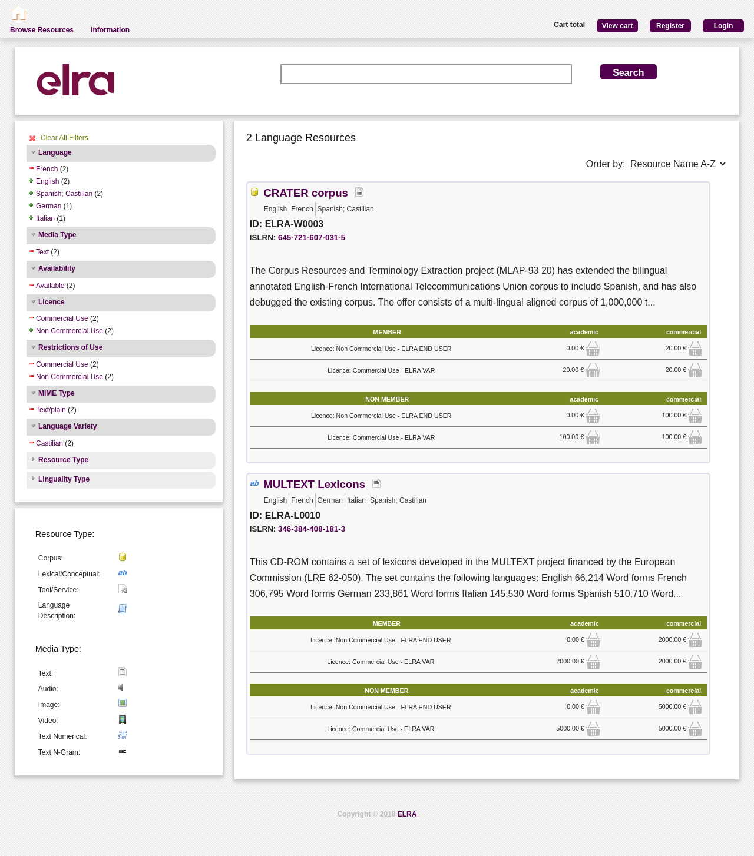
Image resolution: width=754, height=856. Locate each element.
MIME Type (56, 393)
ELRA (407, 814)
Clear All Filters (64, 138)
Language (55, 152)
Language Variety (67, 426)
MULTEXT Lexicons (314, 484)
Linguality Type (64, 479)
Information (110, 30)
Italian (45, 218)
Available (50, 285)
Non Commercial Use (69, 331)
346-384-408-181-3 (311, 529)
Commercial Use (62, 318)
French (47, 169)
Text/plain (51, 410)
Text (42, 252)
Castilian (49, 443)
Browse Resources (42, 30)
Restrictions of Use (70, 347)
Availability (56, 268)
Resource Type (63, 460)
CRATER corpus (305, 193)
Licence (51, 302)
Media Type (57, 235)
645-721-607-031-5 (311, 237)
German (48, 206)
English (47, 181)
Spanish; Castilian (64, 194)
